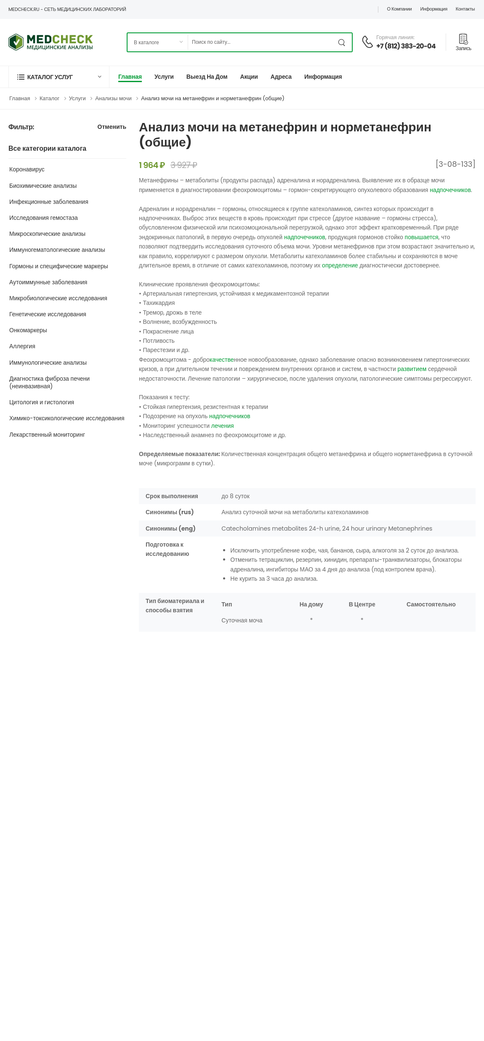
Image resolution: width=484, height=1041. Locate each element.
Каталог (49, 98)
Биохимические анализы (43, 186)
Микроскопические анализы (47, 234)
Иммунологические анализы (48, 362)
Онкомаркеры (28, 330)
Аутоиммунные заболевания (48, 282)
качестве (222, 359)
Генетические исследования (47, 314)
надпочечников (450, 190)
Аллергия (22, 346)
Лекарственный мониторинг (47, 434)
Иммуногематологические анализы (57, 250)
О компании (399, 8)
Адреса (281, 76)
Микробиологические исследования (58, 298)
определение (340, 265)
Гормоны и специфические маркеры (58, 266)
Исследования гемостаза (43, 218)
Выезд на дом (207, 76)
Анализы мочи (113, 98)
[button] (58, 77)
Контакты (465, 8)
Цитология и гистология (41, 402)
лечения (222, 426)
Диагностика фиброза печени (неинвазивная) (49, 382)
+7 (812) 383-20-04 (406, 46)
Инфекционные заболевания (48, 202)
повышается (422, 237)
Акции (249, 76)
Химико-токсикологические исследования (67, 418)
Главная (130, 76)
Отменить (112, 127)
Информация (433, 8)
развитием (412, 369)
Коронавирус (27, 169)
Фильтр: (21, 127)
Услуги (164, 76)
